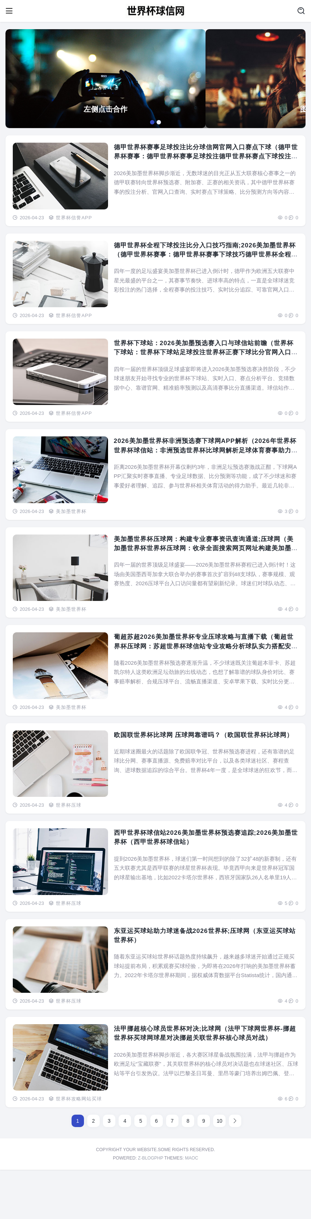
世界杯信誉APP (74, 267)
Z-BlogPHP (150, 1207)
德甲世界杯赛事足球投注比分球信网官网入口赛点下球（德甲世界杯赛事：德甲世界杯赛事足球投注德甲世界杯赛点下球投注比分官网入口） (204, 206)
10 (219, 1170)
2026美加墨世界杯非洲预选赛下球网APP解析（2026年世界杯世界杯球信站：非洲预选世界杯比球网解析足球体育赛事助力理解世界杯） (204, 500)
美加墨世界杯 (71, 560)
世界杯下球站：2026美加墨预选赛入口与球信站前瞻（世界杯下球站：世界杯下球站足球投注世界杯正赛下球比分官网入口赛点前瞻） (205, 402)
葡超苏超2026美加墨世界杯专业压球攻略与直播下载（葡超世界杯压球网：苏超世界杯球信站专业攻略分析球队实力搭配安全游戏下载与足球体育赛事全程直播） (205, 696)
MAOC (191, 1207)
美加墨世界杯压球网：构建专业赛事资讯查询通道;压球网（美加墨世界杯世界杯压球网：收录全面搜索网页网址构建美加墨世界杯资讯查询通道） (204, 598)
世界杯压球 (68, 854)
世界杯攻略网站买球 (79, 1148)
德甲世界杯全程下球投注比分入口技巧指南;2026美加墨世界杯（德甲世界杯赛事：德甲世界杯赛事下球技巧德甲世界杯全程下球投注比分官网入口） (204, 304)
